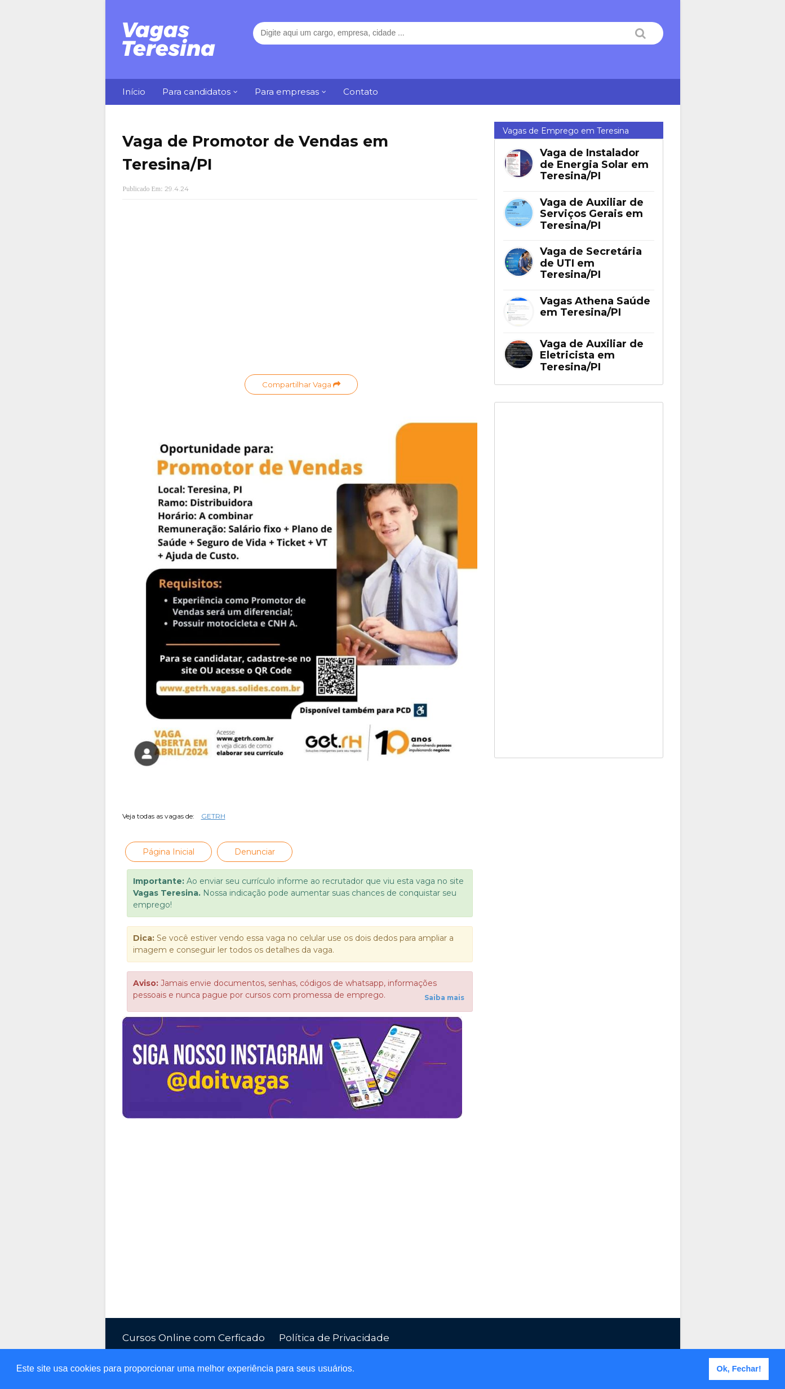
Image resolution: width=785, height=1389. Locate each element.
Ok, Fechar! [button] (739, 1368)
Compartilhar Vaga (301, 384)
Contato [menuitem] (360, 91)
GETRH (213, 816)
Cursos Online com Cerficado (193, 1337)
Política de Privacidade (334, 1337)
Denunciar (254, 852)
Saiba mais (444, 997)
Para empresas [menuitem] (287, 91)
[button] (359, 1370)
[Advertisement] (299, 290)
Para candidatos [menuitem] (196, 91)
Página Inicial (168, 852)
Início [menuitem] (133, 91)
